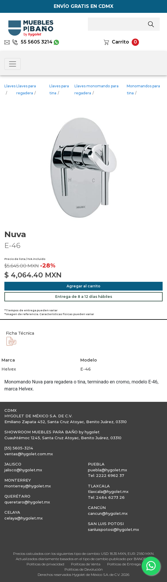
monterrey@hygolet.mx (27, 486)
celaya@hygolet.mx (23, 518)
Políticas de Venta (85, 564)
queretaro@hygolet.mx (27, 502)
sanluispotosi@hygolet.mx (113, 529)
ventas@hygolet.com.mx (28, 453)
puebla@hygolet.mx (107, 470)
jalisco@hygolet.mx (23, 470)
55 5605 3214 (32, 42)
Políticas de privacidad (45, 564)
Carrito (120, 42)
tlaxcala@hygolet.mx (108, 491)
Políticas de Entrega (124, 564)
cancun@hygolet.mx (108, 513)
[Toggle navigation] (12, 64)
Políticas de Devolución (84, 569)
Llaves (9, 86)
